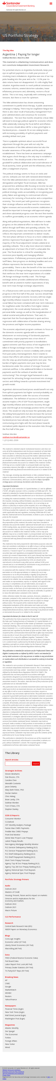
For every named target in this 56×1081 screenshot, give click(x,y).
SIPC (48, 1077)
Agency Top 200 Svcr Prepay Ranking (20, 867)
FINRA (4, 1079)
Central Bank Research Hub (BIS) (18, 926)
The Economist (11, 1034)
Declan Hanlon (11, 793)
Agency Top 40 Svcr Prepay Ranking (20, 863)
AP (6, 980)
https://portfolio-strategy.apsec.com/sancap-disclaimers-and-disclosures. (26, 480)
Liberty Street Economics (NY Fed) (19, 945)
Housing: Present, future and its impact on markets (26, 895)
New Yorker (10, 1044)
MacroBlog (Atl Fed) (13, 948)
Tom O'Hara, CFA (12, 806)
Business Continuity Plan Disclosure (13, 1072)
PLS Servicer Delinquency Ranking (19, 847)
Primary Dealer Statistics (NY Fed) (19, 967)
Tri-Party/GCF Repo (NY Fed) (17, 971)
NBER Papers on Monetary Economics (21, 929)
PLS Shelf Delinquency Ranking (17, 854)
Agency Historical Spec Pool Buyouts (20, 870)
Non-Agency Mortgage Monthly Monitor (21, 844)
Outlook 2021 (10, 907)
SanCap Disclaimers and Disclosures (13, 1073)
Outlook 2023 (10, 889)
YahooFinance (11, 999)
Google (8, 986)
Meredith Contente (13, 783)
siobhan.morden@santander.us (16, 437)
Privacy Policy (6, 1075)
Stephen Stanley (11, 809)
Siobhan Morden (9, 58)
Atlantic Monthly (11, 1028)
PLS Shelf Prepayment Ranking (17, 857)
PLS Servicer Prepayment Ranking (19, 851)
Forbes (8, 1037)
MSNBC (8, 993)
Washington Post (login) (15, 1018)
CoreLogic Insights (12, 939)
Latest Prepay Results (14, 841)
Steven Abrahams (12, 774)
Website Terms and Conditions (12, 1070)
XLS (35, 847)
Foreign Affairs (11, 1041)
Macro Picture (11, 910)
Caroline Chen (11, 780)
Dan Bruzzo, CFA (12, 777)
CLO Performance (13, 917)
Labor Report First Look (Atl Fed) (18, 964)
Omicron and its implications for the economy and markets (20, 899)
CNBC (7, 983)
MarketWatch (10, 990)
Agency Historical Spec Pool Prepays (20, 873)
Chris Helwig (10, 796)
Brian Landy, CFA (12, 799)
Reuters (8, 996)
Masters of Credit (12, 892)
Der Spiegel (10, 1031)
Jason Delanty (11, 786)
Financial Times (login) (14, 1009)
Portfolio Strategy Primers (17, 879)
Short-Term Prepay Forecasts (17, 860)
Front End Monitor (12, 834)
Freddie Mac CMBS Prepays (16, 831)
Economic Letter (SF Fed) (15, 942)
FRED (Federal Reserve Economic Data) (21, 958)
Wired (7, 1047)
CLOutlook (9, 822)
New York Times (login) (14, 1012)
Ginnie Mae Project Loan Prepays (19, 838)
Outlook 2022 (10, 904)
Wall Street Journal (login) (15, 1015)
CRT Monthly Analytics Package (18, 825)
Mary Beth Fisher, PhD (14, 790)
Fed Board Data (11, 961)
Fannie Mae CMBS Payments (17, 828)
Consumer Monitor (13, 818)
